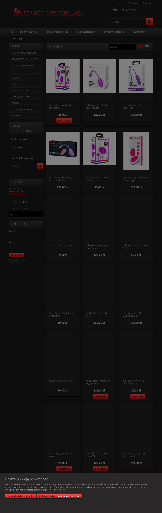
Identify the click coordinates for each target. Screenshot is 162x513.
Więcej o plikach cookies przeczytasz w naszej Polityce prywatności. (35, 489)
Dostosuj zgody (46, 496)
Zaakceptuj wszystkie (69, 496)
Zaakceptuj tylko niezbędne (20, 496)
